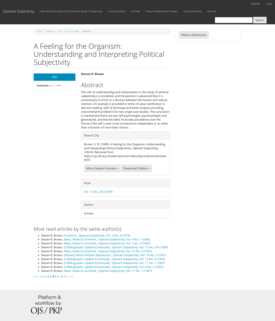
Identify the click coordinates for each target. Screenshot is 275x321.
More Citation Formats (102, 168)
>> (72, 276)
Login (269, 3)
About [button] (211, 11)
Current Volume (116, 11)
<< (35, 276)
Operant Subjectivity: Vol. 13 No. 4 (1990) (138, 259)
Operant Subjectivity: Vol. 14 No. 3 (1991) (139, 255)
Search (260, 20)
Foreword (70, 235)
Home (39, 31)
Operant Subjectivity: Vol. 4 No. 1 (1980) (124, 239)
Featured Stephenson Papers (162, 11)
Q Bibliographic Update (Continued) (87, 247)
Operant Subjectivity (18, 11)
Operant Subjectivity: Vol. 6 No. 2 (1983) (137, 267)
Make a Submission (193, 35)
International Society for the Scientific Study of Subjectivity (71, 11)
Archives (135, 11)
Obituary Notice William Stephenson (87, 255)
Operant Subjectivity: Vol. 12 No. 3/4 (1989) (140, 247)
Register (255, 3)
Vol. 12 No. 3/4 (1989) (69, 31)
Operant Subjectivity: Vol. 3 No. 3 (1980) (124, 243)
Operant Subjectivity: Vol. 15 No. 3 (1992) (125, 251)
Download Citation (136, 168)
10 (61, 276)
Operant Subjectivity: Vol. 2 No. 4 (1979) (104, 235)
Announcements (192, 11)
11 (65, 276)
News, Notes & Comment (80, 239)
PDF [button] (54, 77)
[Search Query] (234, 20)
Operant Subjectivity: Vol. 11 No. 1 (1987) (138, 263)
